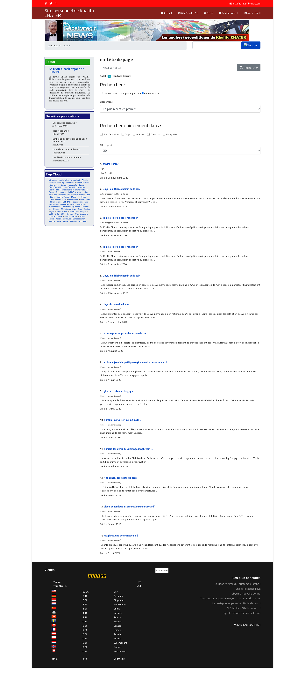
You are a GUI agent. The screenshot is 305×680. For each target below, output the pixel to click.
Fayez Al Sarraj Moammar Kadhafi (68, 193)
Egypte (62, 189)
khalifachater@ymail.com (246, 3)
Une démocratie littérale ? (71, 152)
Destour (80, 186)
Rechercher (249, 68)
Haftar (68, 196)
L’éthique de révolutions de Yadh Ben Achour (71, 143)
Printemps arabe (55, 212)
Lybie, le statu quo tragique (119, 398)
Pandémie (84, 209)
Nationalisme (77, 207)
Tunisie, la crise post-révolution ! (122, 220)
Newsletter (251, 13)
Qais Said (78, 212)
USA (83, 219)
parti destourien (63, 227)
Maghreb (68, 202)
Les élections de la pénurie (71, 160)
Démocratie (53, 189)
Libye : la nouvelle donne (117, 309)
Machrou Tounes (55, 201)
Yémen (81, 224)
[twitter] (50, 3)
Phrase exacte (152, 94)
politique (75, 227)
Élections (59, 229)
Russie (64, 214)
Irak (75, 196)
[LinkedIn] (56, 3)
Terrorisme (53, 219)
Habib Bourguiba (57, 196)
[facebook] (46, 3)
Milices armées (80, 201)
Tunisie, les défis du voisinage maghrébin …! (130, 458)
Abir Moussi (53, 181)
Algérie (52, 184)
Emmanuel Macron (66, 191)
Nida (87, 207)
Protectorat (68, 212)
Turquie (63, 219)
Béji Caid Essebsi (78, 184)
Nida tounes (67, 209)
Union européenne (81, 222)
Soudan (58, 217)
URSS (77, 219)
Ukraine (52, 222)
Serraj (51, 217)
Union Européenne (65, 222)
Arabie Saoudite (63, 184)
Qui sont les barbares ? (71, 125)
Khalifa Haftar (63, 199)
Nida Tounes (55, 209)
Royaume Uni (54, 214)
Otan (76, 209)
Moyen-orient (54, 207)
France (73, 194)
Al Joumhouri (77, 181)
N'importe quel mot (130, 94)
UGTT (70, 219)
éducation (69, 229)
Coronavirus (70, 186)
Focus (208, 13)
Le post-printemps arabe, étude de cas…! (127, 339)
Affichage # (106, 146)
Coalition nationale (56, 186)
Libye (81, 199)
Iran (81, 196)
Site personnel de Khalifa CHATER (69, 13)
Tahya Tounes (75, 217)
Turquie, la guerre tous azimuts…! (124, 428)
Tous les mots (109, 94)
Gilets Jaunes (84, 194)
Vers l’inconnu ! (71, 133)
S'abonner (162, 582)
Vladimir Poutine (55, 224)
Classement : (107, 102)
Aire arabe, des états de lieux (121, 487)
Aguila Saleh (65, 181)
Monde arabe (54, 204)
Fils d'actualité (111, 135)
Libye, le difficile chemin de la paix (123, 190)
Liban (74, 199)
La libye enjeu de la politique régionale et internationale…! (137, 368)
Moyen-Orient (79, 204)
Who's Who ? (187, 13)
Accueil (166, 13)
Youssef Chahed (70, 224)
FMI (77, 191)
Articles (141, 135)
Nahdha (65, 206)
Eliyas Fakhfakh (73, 189)
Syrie (65, 217)
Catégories (174, 135)
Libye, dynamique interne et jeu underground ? (131, 517)
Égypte (51, 229)
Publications (227, 13)
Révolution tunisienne (78, 214)
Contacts (156, 135)
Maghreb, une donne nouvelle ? (122, 547)
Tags (128, 135)
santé (83, 227)
